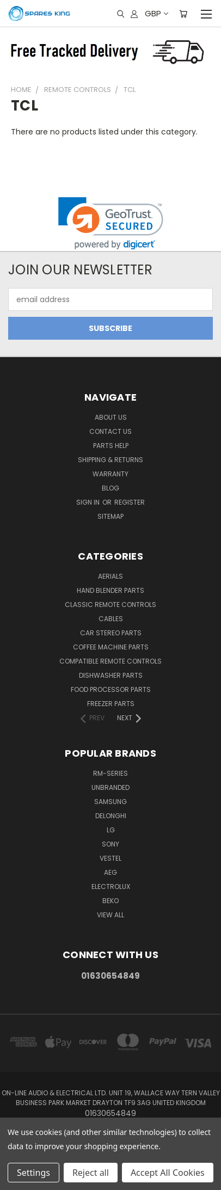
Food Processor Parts (111, 689)
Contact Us (110, 431)
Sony (110, 844)
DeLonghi (110, 815)
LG (111, 830)
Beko (110, 900)
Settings (33, 1173)
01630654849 (110, 976)
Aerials (110, 576)
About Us (111, 417)
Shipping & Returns (110, 459)
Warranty (110, 474)
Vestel (110, 858)
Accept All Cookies (168, 1173)
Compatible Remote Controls (110, 661)
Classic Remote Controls (110, 604)
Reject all (90, 1173)
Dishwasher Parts (111, 675)
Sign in (88, 502)
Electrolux (110, 886)
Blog (110, 488)
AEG (110, 872)
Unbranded (110, 787)
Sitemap (110, 516)
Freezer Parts (110, 703)
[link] (110, 223)
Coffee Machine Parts (111, 647)
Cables (111, 618)
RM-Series (110, 773)
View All (110, 914)
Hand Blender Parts (110, 590)
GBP (156, 13)
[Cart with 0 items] (183, 13)
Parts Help (110, 445)
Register (129, 502)
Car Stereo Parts (111, 632)
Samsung (110, 801)
